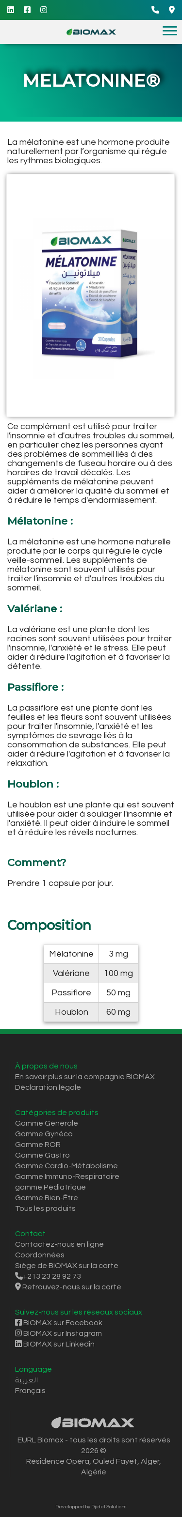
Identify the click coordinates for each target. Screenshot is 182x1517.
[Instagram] (43, 9)
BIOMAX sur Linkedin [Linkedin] (55, 1344)
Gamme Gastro (42, 1155)
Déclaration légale (48, 1087)
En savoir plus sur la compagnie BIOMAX (85, 1077)
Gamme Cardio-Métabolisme (66, 1166)
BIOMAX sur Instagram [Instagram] (58, 1333)
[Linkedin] (10, 9)
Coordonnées (40, 1255)
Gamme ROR (38, 1144)
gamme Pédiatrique (50, 1187)
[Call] (155, 9)
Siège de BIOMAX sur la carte (66, 1265)
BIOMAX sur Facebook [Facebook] (58, 1323)
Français (30, 1390)
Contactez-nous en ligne (59, 1244)
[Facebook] (27, 9)
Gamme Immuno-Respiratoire (67, 1176)
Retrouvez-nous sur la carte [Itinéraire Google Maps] (68, 1287)
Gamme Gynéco (44, 1134)
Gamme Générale (46, 1123)
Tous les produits (45, 1208)
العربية (26, 1380)
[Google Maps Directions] (172, 9)
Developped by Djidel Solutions (91, 1506)
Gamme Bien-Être (46, 1198)
